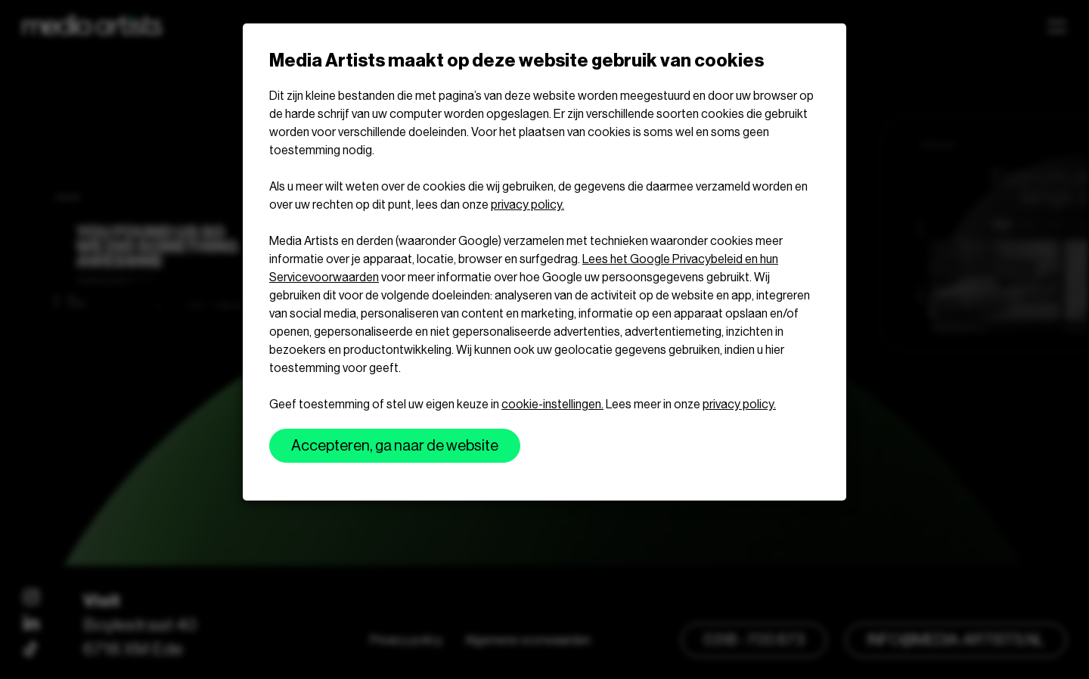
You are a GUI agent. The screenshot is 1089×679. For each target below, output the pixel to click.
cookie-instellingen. (552, 404)
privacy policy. (527, 204)
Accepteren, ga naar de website (394, 445)
